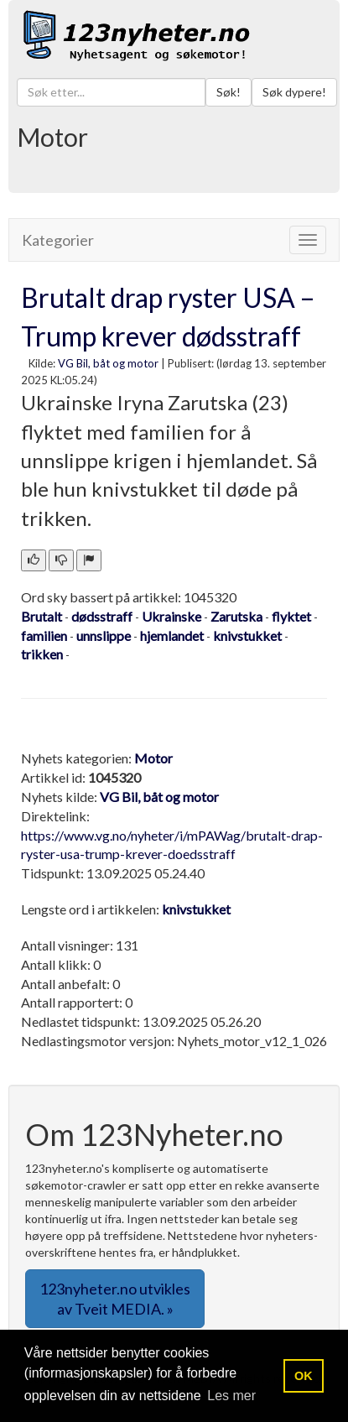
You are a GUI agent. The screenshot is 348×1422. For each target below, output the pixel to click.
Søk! (228, 92)
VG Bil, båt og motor (108, 363)
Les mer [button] (231, 1395)
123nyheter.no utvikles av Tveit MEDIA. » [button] (114, 1298)
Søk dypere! (294, 92)
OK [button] (303, 1376)
